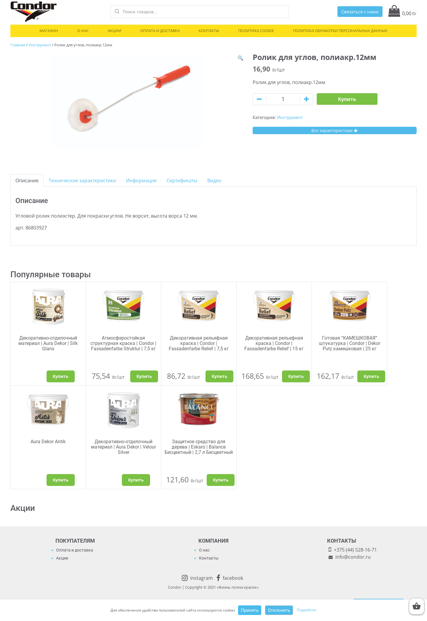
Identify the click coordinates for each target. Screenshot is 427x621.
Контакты (209, 30)
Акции (114, 30)
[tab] (27, 180)
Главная (17, 44)
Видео (214, 180)
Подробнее (306, 609)
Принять (250, 610)
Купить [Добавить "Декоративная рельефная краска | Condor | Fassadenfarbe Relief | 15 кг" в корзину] (296, 376)
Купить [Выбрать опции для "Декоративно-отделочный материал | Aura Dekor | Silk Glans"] (60, 376)
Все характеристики (334, 130)
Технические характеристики (82, 180)
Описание (27, 180)
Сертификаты (182, 180)
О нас (83, 30)
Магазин (48, 30)
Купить (347, 99)
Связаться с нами (360, 12)
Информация (141, 180)
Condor (174, 587)
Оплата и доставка (160, 30)
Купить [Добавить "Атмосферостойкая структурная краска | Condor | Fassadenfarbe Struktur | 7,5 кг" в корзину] (144, 376)
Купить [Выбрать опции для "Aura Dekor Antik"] (60, 480)
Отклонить (279, 610)
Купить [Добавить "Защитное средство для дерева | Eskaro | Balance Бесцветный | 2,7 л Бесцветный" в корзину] (221, 480)
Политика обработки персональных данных (340, 30)
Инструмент (39, 44)
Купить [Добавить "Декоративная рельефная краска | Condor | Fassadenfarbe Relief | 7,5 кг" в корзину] (219, 376)
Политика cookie (256, 30)
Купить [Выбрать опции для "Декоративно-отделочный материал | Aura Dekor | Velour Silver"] (136, 480)
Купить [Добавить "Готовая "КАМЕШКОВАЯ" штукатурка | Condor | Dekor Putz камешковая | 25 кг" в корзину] (371, 376)
